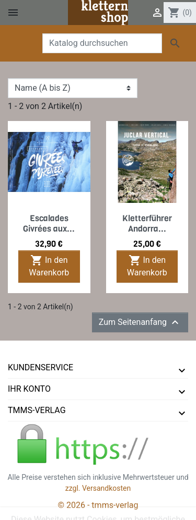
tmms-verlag (37, 410)
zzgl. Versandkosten (98, 488)
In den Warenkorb (49, 265)
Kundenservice (40, 367)
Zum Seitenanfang (140, 322)
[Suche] (102, 43)
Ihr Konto (29, 389)
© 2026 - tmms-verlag (98, 505)
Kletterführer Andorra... (147, 223)
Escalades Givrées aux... (49, 223)
